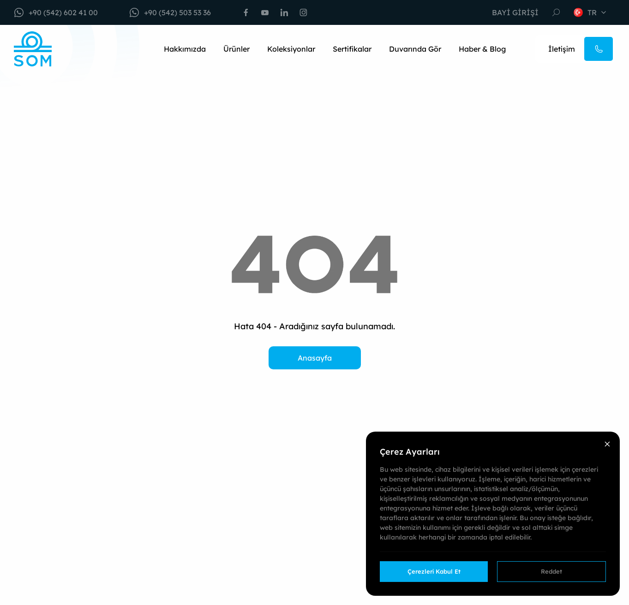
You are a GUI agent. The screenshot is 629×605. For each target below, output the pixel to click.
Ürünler (236, 48)
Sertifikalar (352, 48)
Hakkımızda (185, 48)
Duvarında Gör (415, 48)
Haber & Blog (482, 48)
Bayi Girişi (515, 12)
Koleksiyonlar (291, 48)
